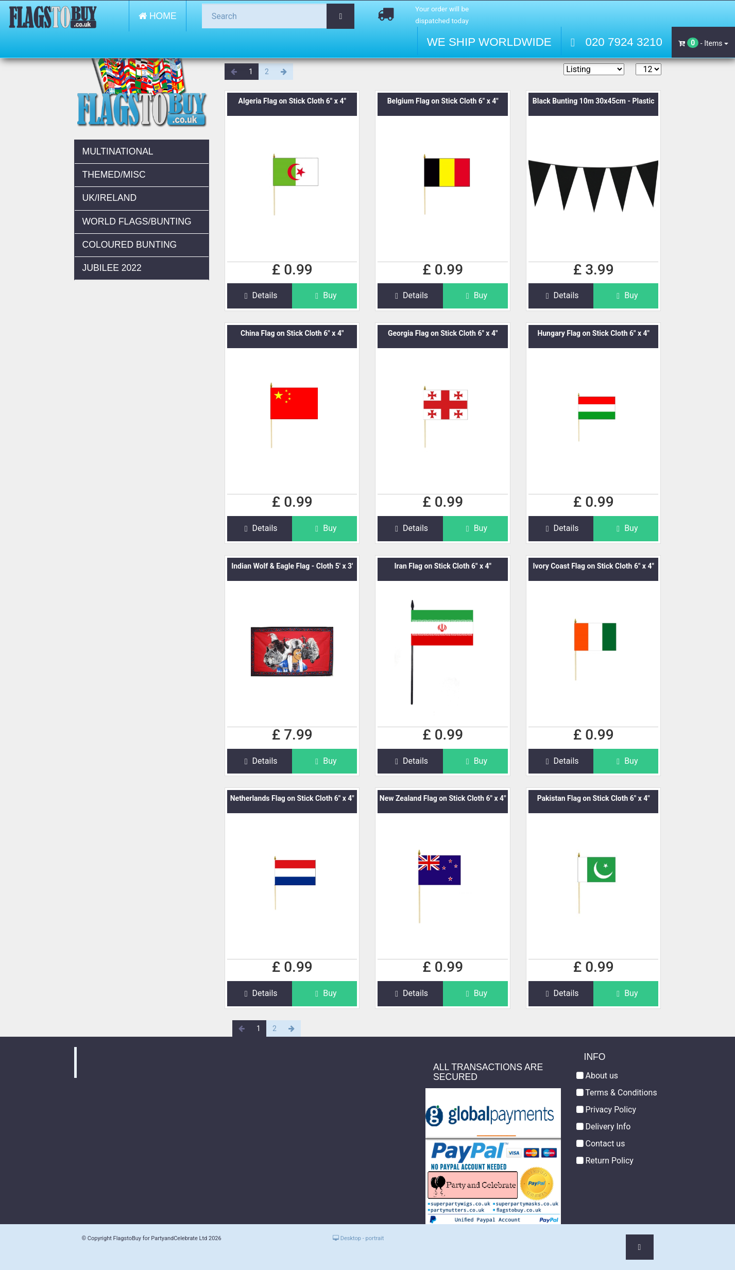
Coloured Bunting (129, 244)
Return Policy (605, 1160)
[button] (640, 1247)
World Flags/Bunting (137, 221)
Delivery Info (603, 1126)
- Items (703, 43)
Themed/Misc (114, 174)
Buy (324, 295)
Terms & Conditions (616, 1092)
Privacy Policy (606, 1109)
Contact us (600, 1143)
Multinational (117, 151)
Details (260, 295)
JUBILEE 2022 (112, 268)
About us (597, 1075)
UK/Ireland (109, 198)
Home (158, 16)
